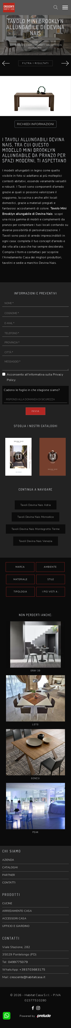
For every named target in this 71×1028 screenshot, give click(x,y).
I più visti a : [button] (50, 591)
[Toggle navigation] (65, 7)
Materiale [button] (20, 579)
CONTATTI (8, 882)
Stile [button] (50, 579)
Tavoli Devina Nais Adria (35, 505)
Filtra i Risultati (35, 63)
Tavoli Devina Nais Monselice (35, 517)
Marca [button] (20, 566)
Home (35, 42)
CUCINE (7, 903)
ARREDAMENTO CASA (17, 911)
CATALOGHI (10, 867)
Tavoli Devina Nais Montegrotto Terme (36, 529)
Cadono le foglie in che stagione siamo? (32, 390)
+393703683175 (32, 970)
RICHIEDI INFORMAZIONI (35, 124)
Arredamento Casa (21, 45)
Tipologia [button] (20, 591)
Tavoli (39, 45)
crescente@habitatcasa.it (27, 977)
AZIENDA (8, 860)
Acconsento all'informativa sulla (35, 377)
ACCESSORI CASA (14, 918)
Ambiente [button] (50, 566)
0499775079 (18, 962)
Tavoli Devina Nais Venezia (35, 541)
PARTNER (8, 875)
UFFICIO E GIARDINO (15, 926)
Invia (35, 411)
